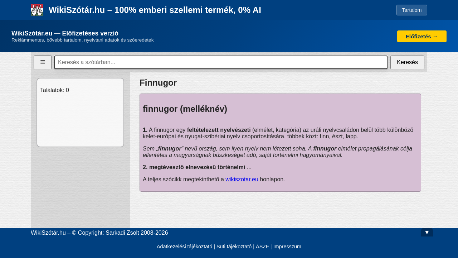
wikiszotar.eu (241, 179)
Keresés (407, 62)
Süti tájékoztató (234, 246)
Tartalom (412, 10)
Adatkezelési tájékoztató (184, 246)
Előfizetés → (422, 36)
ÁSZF (262, 246)
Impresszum (287, 246)
